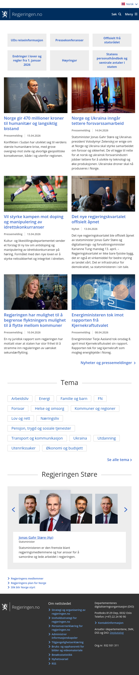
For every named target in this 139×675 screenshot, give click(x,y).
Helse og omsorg (49, 408)
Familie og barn (74, 398)
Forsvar (17, 408)
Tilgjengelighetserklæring (68, 642)
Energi (44, 398)
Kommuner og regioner (95, 408)
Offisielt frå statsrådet (111, 40)
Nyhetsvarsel (60, 659)
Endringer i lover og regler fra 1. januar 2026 (27, 60)
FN (100, 398)
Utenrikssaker (23, 448)
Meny (129, 14)
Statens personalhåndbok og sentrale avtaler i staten (112, 60)
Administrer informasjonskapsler (65, 636)
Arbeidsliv (19, 398)
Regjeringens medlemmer (27, 578)
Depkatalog (117, 632)
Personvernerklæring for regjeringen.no (67, 627)
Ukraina (80, 438)
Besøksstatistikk (62, 654)
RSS (54, 663)
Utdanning (106, 438)
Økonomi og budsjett (64, 448)
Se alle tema (118, 459)
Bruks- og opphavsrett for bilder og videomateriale (68, 648)
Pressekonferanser (69, 40)
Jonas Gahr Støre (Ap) (36, 537)
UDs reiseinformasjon (27, 40)
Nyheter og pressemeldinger (107, 362)
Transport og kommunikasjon (37, 438)
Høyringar (69, 60)
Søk (114, 14)
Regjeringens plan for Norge (28, 583)
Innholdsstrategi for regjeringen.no (64, 619)
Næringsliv (49, 418)
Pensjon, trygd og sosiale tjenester (41, 428)
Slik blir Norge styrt (23, 587)
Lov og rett (20, 418)
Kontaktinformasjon (110, 623)
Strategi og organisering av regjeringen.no (68, 611)
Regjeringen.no (26, 14)
